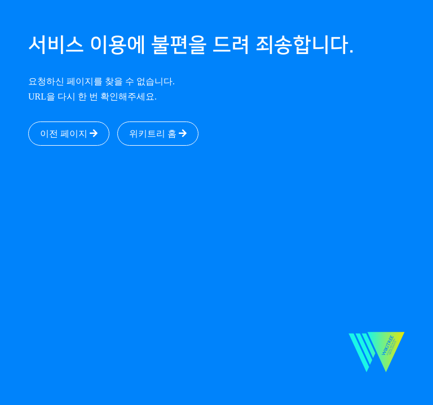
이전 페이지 (69, 133)
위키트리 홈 (158, 133)
